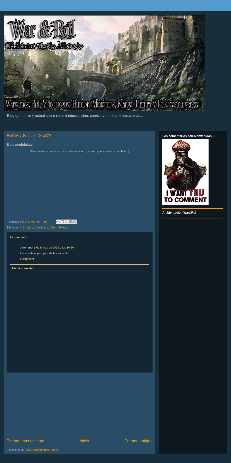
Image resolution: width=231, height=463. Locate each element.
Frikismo (63, 227)
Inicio (84, 441)
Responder (27, 258)
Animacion (26, 227)
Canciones (41, 227)
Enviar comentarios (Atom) (41, 449)
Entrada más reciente (25, 441)
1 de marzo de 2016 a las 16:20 (54, 247)
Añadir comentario (23, 268)
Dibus (53, 227)
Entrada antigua (139, 441)
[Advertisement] (79, 405)
